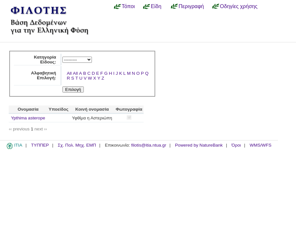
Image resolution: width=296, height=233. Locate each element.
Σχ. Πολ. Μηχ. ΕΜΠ (77, 145)
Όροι (236, 145)
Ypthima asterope (28, 118)
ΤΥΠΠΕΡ (40, 145)
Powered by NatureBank (199, 145)
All (69, 73)
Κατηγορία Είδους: (45, 59)
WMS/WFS (260, 145)
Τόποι (128, 6)
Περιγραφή (191, 6)
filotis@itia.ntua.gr (148, 145)
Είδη (156, 6)
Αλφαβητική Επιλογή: (43, 75)
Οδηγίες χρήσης (239, 6)
